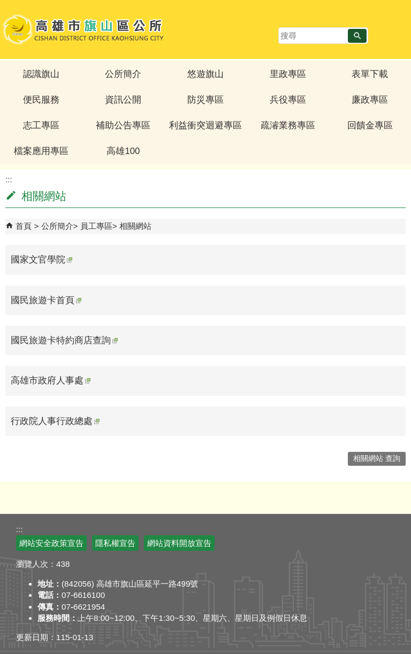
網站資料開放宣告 (179, 543)
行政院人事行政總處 (55, 421)
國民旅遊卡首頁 (46, 300)
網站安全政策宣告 (51, 543)
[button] (357, 36)
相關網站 (135, 225)
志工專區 (41, 125)
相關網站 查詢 (376, 459)
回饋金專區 (370, 125)
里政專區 (288, 74)
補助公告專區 (123, 125)
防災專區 (205, 100)
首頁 (24, 225)
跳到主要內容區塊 (5, 5)
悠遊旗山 (205, 74)
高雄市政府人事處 (50, 380)
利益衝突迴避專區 (205, 125)
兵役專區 (288, 100)
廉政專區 (370, 100)
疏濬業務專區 (288, 125)
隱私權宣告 (115, 543)
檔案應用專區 (41, 151)
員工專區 (96, 225)
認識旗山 (41, 74)
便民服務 (41, 100)
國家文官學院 (41, 260)
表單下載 (370, 74)
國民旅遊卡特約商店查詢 (64, 340)
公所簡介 (123, 74)
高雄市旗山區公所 (84, 29)
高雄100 (123, 151)
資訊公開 (123, 100)
